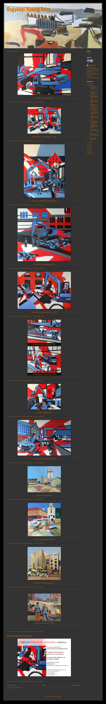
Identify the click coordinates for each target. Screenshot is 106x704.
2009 (89, 152)
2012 (89, 146)
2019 (89, 83)
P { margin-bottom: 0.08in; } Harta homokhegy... (93, 122)
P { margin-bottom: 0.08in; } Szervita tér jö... (93, 118)
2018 (89, 142)
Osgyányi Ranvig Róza (29, 9)
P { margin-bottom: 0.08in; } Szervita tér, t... (93, 88)
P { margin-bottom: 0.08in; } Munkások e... (94, 135)
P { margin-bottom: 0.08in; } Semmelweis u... (93, 93)
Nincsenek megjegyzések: (38, 101)
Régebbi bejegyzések (76, 685)
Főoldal (43, 685)
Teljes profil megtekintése (92, 77)
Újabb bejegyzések (11, 685)
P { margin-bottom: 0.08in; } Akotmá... (94, 109)
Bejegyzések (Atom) (17, 687)
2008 (89, 154)
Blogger (59, 696)
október (91, 85)
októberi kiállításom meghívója (19, 636)
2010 (89, 150)
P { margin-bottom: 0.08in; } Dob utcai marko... (94, 113)
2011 (89, 148)
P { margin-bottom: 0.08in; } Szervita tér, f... (93, 97)
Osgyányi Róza (92, 65)
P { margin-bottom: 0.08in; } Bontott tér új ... (94, 131)
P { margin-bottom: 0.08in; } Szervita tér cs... (93, 101)
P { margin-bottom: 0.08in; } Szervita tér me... (93, 126)
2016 (89, 144)
